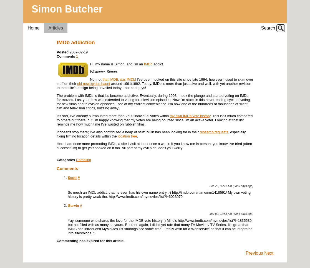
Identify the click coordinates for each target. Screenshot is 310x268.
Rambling (83, 160)
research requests (214, 132)
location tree (127, 136)
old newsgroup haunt (93, 84)
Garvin (73, 205)
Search (268, 28)
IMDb (148, 64)
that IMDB (110, 79)
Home (34, 28)
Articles (55, 28)
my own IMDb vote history (190, 116)
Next (268, 253)
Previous (255, 253)
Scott (72, 178)
